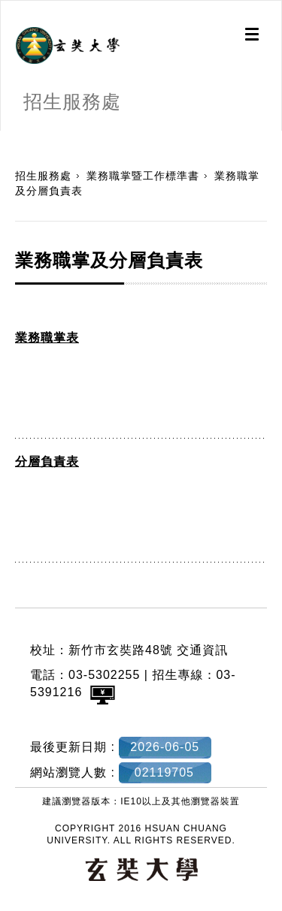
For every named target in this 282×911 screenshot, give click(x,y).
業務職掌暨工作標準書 (142, 176)
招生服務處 (43, 176)
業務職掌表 (47, 337)
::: (5, 138)
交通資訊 (202, 650)
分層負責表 (47, 461)
